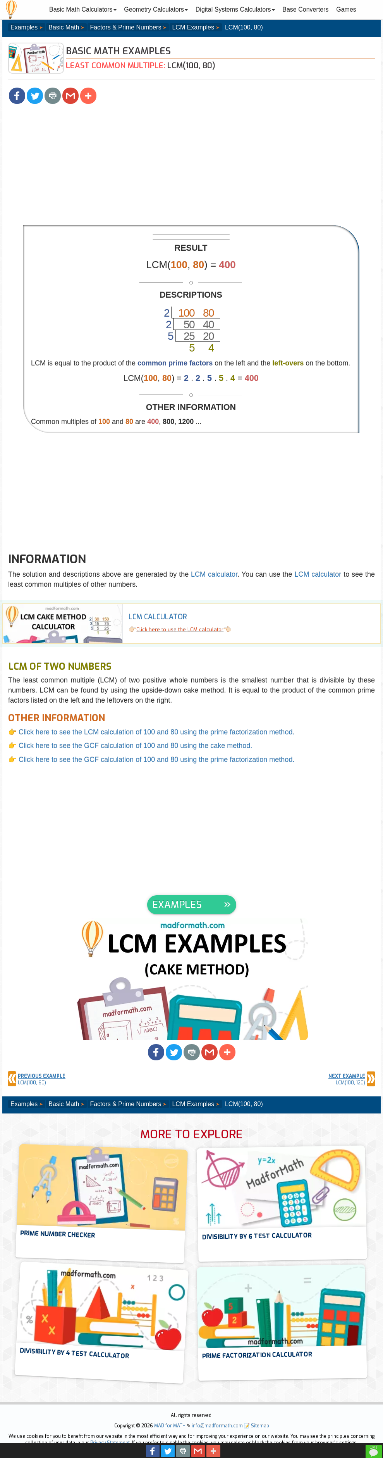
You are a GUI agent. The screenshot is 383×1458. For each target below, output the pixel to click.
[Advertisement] (191, 167)
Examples (24, 27)
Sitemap (260, 1426)
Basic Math (63, 27)
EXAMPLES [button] (177, 904)
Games (346, 9)
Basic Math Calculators (83, 9)
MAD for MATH (169, 1426)
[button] (17, 96)
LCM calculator (214, 574)
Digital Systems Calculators (235, 9)
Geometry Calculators (156, 9)
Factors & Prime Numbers (125, 27)
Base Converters (305, 9)
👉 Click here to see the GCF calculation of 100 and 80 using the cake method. (130, 746)
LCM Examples (193, 27)
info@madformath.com (217, 1426)
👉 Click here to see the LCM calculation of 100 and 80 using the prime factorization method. (151, 732)
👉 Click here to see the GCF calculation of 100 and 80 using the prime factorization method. (151, 759)
